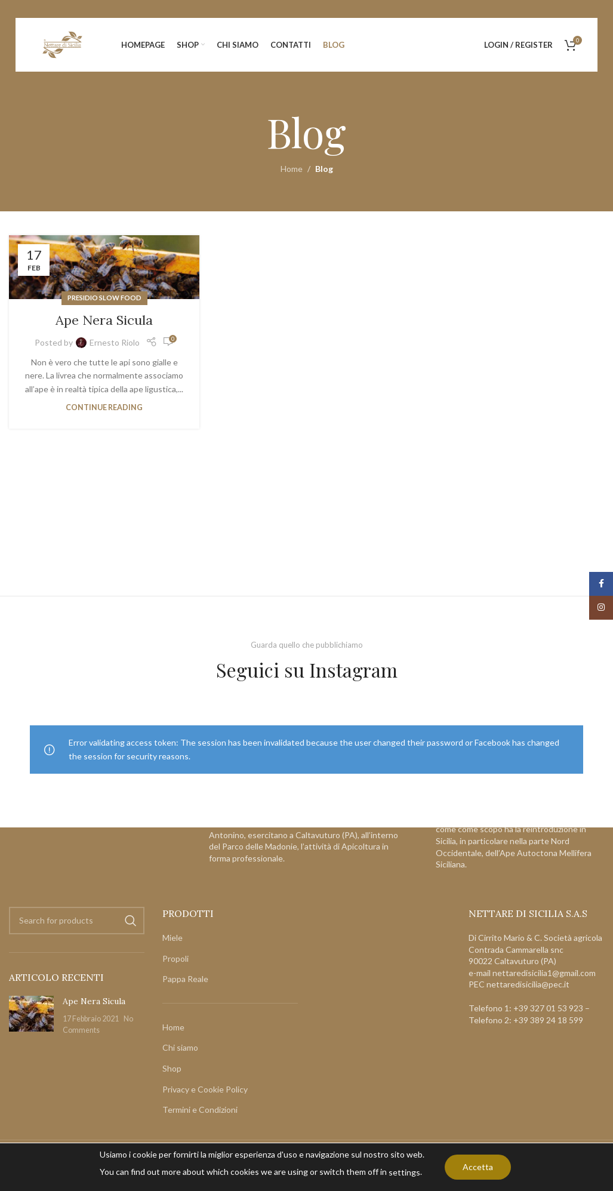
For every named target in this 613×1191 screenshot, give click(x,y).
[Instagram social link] (601, 608)
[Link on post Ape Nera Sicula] (104, 266)
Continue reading (104, 407)
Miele (172, 938)
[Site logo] (62, 44)
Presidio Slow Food (104, 297)
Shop (171, 1068)
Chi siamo (180, 1048)
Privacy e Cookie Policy (205, 1089)
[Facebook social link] (601, 584)
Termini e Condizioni (200, 1110)
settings (404, 1172)
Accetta (478, 1167)
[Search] (76, 920)
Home (292, 169)
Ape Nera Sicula (104, 320)
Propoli (175, 958)
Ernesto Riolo (115, 342)
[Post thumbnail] (31, 1016)
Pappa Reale (185, 979)
